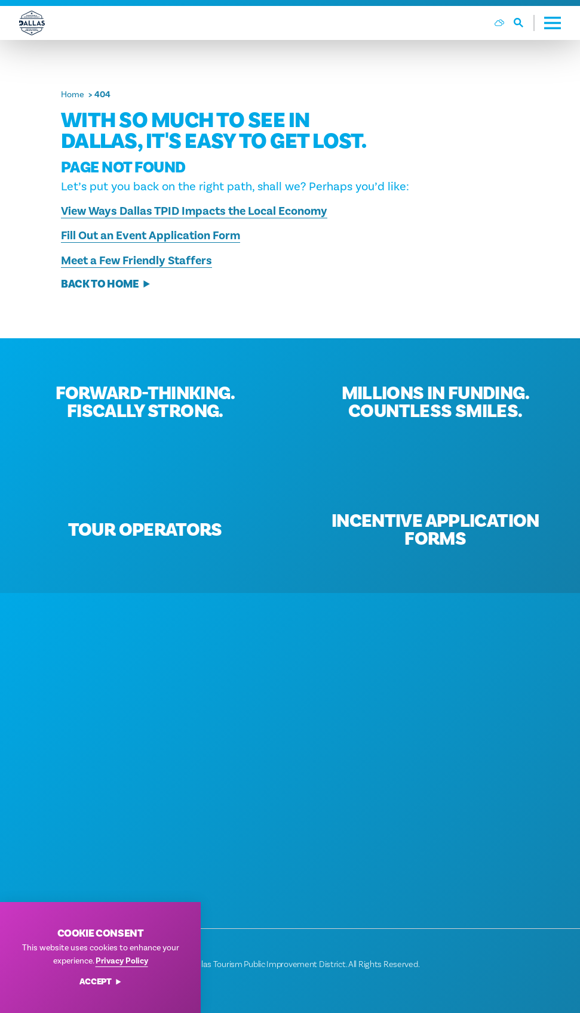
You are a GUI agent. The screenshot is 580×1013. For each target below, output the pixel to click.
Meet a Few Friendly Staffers (136, 260)
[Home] (32, 23)
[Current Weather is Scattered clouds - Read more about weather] (499, 22)
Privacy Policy (122, 961)
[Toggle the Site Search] (524, 23)
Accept (100, 982)
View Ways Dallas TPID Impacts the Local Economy (194, 211)
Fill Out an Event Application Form (150, 235)
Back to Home (106, 284)
